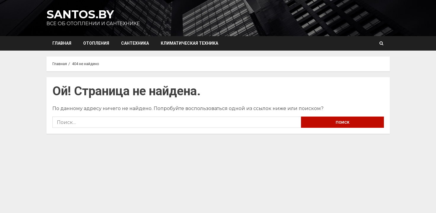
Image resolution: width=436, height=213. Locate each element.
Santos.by (80, 14)
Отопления (96, 43)
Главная (61, 43)
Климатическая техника (189, 43)
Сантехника (135, 43)
